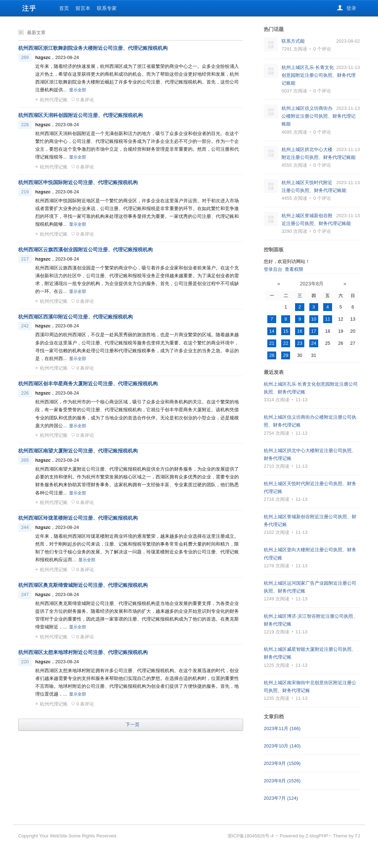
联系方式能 (293, 41)
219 (25, 191)
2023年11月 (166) (282, 728)
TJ (357, 835)
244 (25, 527)
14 (271, 331)
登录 (346, 8)
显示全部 (77, 89)
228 (25, 124)
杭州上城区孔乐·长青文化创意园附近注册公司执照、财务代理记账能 (319, 75)
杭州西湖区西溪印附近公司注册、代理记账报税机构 (75, 317)
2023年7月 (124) (281, 798)
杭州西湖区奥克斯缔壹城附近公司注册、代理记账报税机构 (83, 585)
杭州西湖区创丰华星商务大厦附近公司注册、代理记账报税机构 (88, 383)
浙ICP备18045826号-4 (250, 835)
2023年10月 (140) (282, 746)
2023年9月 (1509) (282, 763)
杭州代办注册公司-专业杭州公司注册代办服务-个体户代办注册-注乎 (29, 8)
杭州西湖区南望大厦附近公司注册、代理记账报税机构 (78, 451)
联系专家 (107, 8)
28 (271, 355)
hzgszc (43, 57)
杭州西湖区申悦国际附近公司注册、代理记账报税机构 (78, 182)
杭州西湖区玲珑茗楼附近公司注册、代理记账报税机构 (78, 518)
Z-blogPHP (316, 835)
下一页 (133, 724)
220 (25, 661)
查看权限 (294, 269)
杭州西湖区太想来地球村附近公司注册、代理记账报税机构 (83, 652)
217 (25, 259)
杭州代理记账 (51, 99)
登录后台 (273, 269)
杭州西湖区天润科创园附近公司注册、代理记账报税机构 (80, 115)
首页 (64, 8)
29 (285, 355)
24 (313, 343)
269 (25, 57)
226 (25, 393)
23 (299, 343)
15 (285, 331)
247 (25, 594)
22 (285, 343)
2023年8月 (312, 283)
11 (327, 319)
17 (313, 331)
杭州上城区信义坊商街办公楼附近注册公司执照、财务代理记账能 (319, 116)
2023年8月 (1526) (282, 780)
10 (313, 319)
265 (25, 460)
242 (25, 325)
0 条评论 (83, 99)
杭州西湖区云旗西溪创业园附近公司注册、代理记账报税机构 (85, 249)
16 (299, 331)
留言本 (82, 8)
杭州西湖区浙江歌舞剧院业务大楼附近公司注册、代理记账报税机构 (93, 48)
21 (271, 343)
